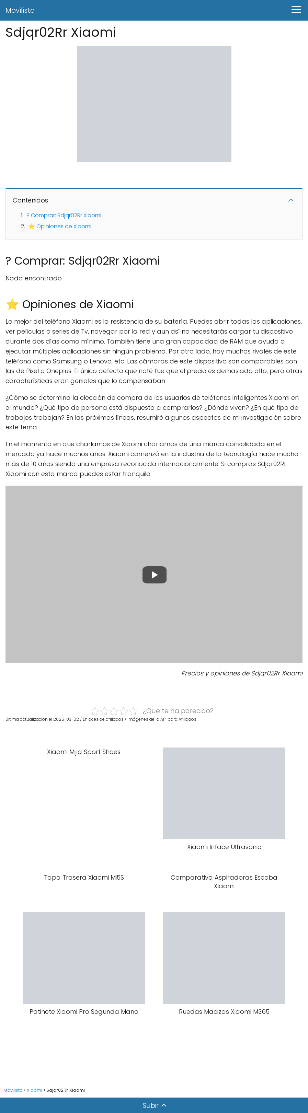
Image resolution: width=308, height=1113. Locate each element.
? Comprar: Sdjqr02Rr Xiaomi (63, 215)
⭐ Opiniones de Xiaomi (59, 226)
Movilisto (20, 10)
